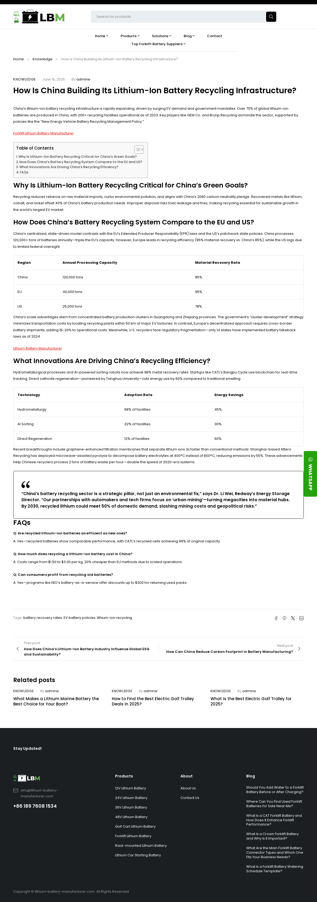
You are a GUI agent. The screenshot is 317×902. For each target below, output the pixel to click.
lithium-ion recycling (114, 617)
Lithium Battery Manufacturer (37, 348)
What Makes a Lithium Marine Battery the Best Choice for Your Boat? (56, 701)
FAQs (24, 172)
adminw (83, 79)
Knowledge (42, 59)
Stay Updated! (27, 748)
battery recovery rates (42, 617)
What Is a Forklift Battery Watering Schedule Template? (274, 869)
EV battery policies (79, 617)
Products (124, 776)
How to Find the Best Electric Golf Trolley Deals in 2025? (153, 701)
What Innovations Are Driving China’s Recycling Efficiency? (68, 167)
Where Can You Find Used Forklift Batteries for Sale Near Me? (274, 804)
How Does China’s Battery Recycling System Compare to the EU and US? (80, 162)
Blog (250, 776)
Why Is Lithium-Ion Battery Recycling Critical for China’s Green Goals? (78, 156)
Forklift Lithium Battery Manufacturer (43, 133)
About (186, 776)
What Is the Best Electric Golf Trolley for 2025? (251, 701)
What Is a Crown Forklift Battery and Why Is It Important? (272, 836)
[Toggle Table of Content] (136, 149)
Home (18, 59)
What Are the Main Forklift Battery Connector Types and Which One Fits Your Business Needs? (274, 852)
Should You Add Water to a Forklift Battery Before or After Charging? (275, 789)
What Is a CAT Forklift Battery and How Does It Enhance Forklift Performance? (274, 820)
